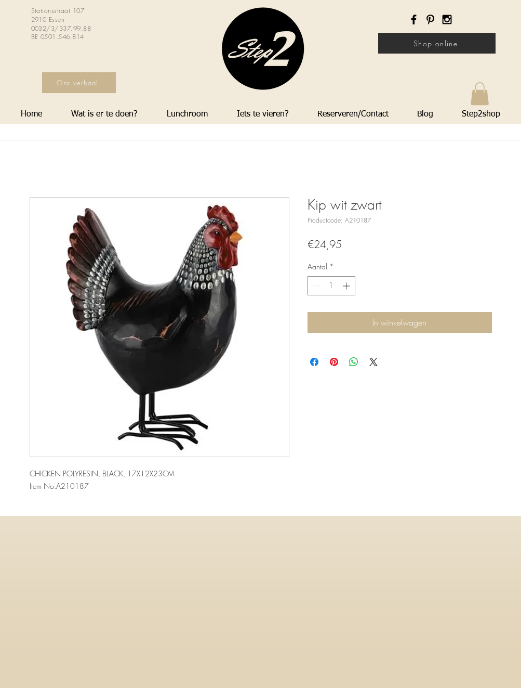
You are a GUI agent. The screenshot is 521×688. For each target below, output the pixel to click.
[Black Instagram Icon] (446, 19)
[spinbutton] (331, 286)
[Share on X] (373, 362)
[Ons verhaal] (79, 82)
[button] (479, 93)
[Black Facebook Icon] (413, 19)
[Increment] (347, 286)
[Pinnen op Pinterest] (334, 362)
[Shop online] (437, 43)
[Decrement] (315, 286)
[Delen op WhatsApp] (354, 362)
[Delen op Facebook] (314, 362)
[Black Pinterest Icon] (430, 19)
